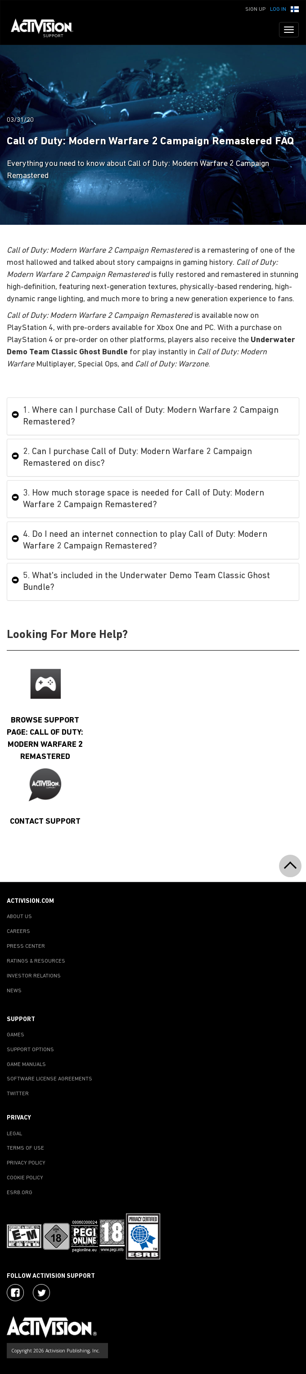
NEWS (14, 991)
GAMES (15, 1035)
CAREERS (18, 931)
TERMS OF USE (25, 1148)
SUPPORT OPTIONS (30, 1050)
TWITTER (18, 1094)
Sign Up (255, 9)
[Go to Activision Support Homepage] (46, 29)
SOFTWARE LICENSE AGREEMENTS (49, 1079)
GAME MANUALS (26, 1064)
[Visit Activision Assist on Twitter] (41, 1292)
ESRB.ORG (19, 1193)
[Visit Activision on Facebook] (15, 1292)
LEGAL (14, 1134)
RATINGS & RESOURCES (36, 961)
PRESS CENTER (26, 946)
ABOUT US (19, 916)
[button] (295, 8)
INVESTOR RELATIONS (34, 976)
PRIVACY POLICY (26, 1163)
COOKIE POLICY (25, 1178)
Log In (278, 9)
